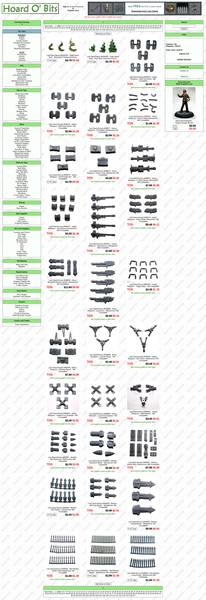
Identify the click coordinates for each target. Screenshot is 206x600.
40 (142, 26)
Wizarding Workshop (22, 49)
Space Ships (22, 185)
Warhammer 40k (21, 83)
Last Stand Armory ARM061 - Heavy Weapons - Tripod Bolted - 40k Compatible (143, 413)
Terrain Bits (22, 77)
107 (100, 30)
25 (106, 26)
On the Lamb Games (22, 142)
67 (89, 28)
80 (120, 28)
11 (72, 26)
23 (101, 26)
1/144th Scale (22, 197)
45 (153, 26)
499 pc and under (21, 307)
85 (132, 28)
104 (90, 30)
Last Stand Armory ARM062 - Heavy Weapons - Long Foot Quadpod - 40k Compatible (103, 416)
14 (79, 26)
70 (96, 28)
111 (113, 30)
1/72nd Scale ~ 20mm (22, 195)
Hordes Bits (21, 73)
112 (117, 30)
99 (74, 30)
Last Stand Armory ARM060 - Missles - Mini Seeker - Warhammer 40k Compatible (63, 510)
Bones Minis (22, 132)
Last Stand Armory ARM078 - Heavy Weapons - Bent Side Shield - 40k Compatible (63, 126)
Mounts (22, 109)
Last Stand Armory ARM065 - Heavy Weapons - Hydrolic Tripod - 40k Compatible (103, 357)
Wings (21, 113)
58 (67, 28)
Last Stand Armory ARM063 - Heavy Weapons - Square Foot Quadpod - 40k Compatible (63, 415)
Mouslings (22, 193)
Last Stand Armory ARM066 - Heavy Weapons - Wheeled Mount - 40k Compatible (63, 369)
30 (118, 26)
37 (134, 26)
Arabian (22, 37)
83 (127, 28)
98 (72, 30)
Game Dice (22, 238)
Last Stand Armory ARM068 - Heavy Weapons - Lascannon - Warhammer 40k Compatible (103, 311)
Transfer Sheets (22, 119)
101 (80, 30)
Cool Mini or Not (22, 276)
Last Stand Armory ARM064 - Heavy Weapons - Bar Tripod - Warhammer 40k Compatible (143, 358)
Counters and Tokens (22, 232)
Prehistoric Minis (22, 182)
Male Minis (22, 168)
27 (111, 26)
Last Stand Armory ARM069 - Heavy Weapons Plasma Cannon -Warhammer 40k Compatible (63, 282)
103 (87, 30)
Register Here (73, 10)
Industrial (21, 60)
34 (127, 26)
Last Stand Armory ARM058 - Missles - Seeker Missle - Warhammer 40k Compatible (143, 524)
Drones (21, 58)
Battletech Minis (22, 130)
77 (112, 28)
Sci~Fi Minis (22, 184)
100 (77, 30)
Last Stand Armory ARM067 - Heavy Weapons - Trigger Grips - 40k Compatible (143, 285)
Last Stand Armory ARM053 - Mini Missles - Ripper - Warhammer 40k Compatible (103, 571)
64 (82, 28)
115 (127, 30)
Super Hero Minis (21, 187)
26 (108, 26)
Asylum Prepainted (22, 128)
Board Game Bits (21, 94)
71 (98, 28)
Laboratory (22, 45)
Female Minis (22, 166)
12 (75, 26)
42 (146, 26)
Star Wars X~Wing (22, 149)
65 (84, 28)
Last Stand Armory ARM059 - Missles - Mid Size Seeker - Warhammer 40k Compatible (103, 505)
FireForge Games (22, 138)
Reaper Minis (22, 145)
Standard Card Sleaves (22, 296)
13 (77, 26)
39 (139, 26)
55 (60, 28)
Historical (21, 174)
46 (156, 26)
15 (82, 26)
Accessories (21, 54)
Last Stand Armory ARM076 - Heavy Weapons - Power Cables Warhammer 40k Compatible (143, 118)
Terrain (21, 100)
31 (120, 26)
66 (86, 28)
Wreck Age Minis (21, 157)
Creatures (22, 98)
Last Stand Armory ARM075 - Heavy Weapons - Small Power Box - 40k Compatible (63, 177)
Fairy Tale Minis (22, 172)
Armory (21, 56)
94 (153, 28)
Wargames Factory (22, 153)
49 (46, 28)
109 (107, 30)
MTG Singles (22, 294)
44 (151, 26)
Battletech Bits (21, 69)
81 (122, 28)
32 (122, 26)
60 (72, 28)
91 (146, 28)
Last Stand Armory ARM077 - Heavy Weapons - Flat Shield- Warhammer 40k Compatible (103, 130)
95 (155, 28)
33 (125, 26)
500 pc (21, 309)
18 (89, 26)
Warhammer (21, 79)
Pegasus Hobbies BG (22, 281)
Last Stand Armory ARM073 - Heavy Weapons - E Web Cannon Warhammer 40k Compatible (143, 180)
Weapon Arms (21, 111)
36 (132, 26)
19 (91, 26)
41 (144, 26)
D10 (21, 246)
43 (149, 26)
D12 (21, 248)
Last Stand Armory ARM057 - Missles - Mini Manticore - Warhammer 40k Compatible (63, 459)
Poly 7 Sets (22, 252)
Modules (22, 266)
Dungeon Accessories (22, 43)
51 (51, 28)
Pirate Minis (21, 180)
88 (139, 28)
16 (84, 26)
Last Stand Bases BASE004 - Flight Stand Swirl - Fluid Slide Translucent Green (103, 57)
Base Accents (22, 208)
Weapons (21, 102)
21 (96, 26)
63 (79, 28)
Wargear (22, 117)
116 (130, 30)
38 (137, 26)
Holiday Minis (22, 176)
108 (103, 30)
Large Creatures (22, 105)
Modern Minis (22, 178)
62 (77, 28)
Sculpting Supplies (22, 223)
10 (70, 26)
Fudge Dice (21, 255)
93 (151, 28)
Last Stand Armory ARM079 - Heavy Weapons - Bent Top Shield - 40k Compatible (143, 79)
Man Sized (22, 107)
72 (101, 28)
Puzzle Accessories (21, 313)
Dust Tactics (21, 136)
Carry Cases (22, 221)
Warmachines (22, 115)
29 (115, 26)
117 (133, 30)
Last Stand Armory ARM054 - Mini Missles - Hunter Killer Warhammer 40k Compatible (63, 571)
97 (160, 28)
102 (83, 30)
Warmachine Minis (22, 155)
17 (87, 26)
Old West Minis (22, 189)
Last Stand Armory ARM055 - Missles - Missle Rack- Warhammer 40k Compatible (143, 463)
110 (110, 30)
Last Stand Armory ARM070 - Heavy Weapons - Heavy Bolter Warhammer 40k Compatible (143, 219)
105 (93, 30)
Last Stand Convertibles (22, 75)
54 (58, 28)
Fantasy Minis (22, 170)
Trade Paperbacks (22, 324)
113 (120, 30)
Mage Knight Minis (22, 140)
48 (161, 26)
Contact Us (184, 71)
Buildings (21, 96)
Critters (21, 39)
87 (136, 28)
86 (134, 28)
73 (103, 28)
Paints (21, 217)
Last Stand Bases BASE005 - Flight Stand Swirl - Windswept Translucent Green (63, 56)
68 (91, 28)
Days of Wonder (22, 278)
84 (129, 28)
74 (105, 28)
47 (158, 26)
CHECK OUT (184, 54)
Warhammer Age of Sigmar (22, 81)
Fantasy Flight (21, 279)
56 (62, 28)
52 (53, 28)
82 (125, 28)
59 (69, 28)
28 (113, 26)
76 (110, 28)
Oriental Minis (22, 191)
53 (55, 28)
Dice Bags (22, 234)
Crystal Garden (22, 41)
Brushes (22, 219)
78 (115, 28)
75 (108, 28)
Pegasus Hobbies (22, 143)
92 (148, 28)
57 (65, 28)
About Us (184, 76)
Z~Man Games (22, 285)
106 (97, 30)
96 (158, 28)
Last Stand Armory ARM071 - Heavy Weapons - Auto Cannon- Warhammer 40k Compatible (103, 246)
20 (94, 26)
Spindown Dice (22, 253)
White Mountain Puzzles (22, 315)
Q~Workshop (22, 242)
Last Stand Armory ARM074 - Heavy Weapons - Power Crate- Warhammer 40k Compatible (103, 173)
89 (141, 28)
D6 (22, 244)
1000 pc (22, 311)
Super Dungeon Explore (22, 151)
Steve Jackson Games (21, 283)
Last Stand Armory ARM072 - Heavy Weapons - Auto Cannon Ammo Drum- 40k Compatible (62, 228)
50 (48, 28)
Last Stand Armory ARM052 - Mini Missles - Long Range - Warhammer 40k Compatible (143, 575)
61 (74, 28)
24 (103, 26)
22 (99, 26)
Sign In (66, 7)
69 (93, 28)
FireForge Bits (21, 71)
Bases (21, 206)
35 (130, 26)
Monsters (21, 103)
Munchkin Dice (22, 240)
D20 (21, 250)
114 (123, 30)
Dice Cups (22, 236)
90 (144, 28)
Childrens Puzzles (22, 306)
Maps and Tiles (22, 265)
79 (117, 28)
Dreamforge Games (21, 134)
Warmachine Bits (21, 85)
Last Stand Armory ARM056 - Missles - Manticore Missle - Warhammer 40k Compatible (103, 463)
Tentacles (21, 47)
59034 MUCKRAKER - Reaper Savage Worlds (184, 122)
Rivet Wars (22, 147)
